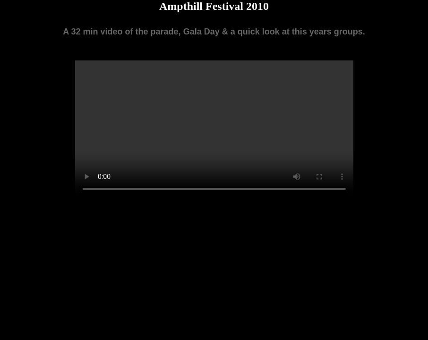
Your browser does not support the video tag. (214, 130)
